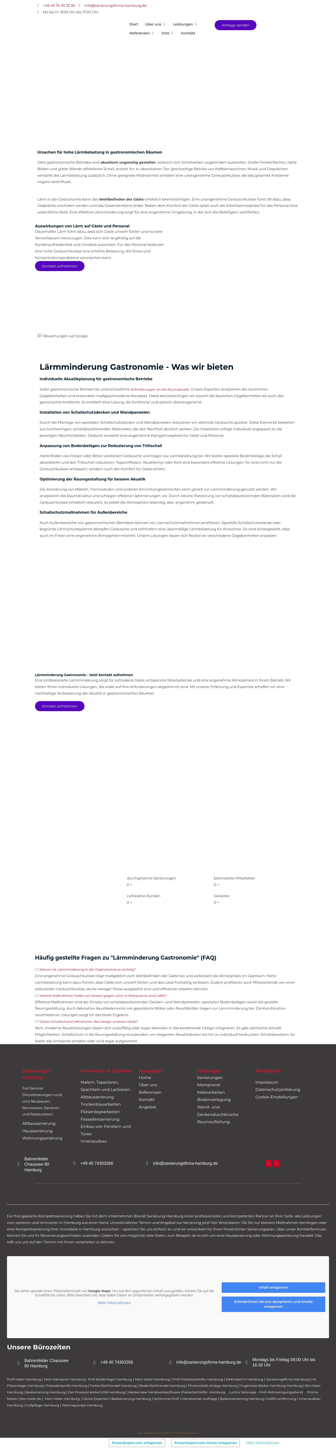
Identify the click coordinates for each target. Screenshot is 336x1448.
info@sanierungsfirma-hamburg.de (186, 1163)
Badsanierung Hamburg (104, 1392)
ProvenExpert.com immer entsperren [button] (205, 1443)
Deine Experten (186, 1398)
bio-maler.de (116, 1398)
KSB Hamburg (177, 1392)
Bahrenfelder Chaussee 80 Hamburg (38, 1164)
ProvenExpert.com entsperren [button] (137, 1443)
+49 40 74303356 (98, 1163)
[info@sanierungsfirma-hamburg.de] (148, 1164)
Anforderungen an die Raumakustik (162, 389)
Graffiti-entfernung (72, 1405)
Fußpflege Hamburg (154, 1405)
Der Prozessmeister (145, 1392)
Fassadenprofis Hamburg (96, 1385)
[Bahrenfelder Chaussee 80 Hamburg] (19, 1164)
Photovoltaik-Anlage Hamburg (254, 1385)
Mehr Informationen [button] (114, 1303)
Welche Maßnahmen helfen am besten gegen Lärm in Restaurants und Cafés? (108, 995)
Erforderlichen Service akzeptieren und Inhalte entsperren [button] (273, 1304)
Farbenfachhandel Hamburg (146, 1385)
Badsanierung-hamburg (224, 1398)
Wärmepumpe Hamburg (197, 1405)
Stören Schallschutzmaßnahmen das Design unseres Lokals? (92, 1021)
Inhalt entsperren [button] (273, 1287)
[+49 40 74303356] (75, 1164)
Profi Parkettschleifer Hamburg (212, 1379)
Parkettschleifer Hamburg (274, 1392)
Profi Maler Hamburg (25, 1379)
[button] (168, 969)
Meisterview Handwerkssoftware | (221, 1392)
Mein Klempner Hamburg (69, 1379)
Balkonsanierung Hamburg (31, 1405)
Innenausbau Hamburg (112, 1405)
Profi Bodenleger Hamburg (118, 1379)
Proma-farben (90, 1398)
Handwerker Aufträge (298, 1398)
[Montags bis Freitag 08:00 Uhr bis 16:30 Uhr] (247, 1362)
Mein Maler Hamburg (163, 1379)
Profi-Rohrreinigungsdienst (50, 1398)
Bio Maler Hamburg (62, 1392)
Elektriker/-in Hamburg (262, 1379)
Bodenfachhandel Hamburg (199, 1385)
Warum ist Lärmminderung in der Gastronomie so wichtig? (91, 969)
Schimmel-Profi (262, 1398)
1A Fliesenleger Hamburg (49, 1385)
